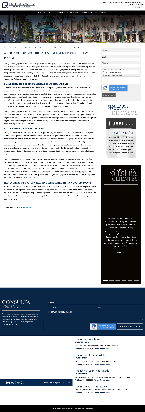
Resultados (74, 12)
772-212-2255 (88, 392)
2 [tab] (111, 280)
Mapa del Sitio (78, 402)
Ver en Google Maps (102, 348)
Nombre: (105, 51)
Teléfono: (105, 63)
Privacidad (112, 89)
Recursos (94, 12)
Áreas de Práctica (62, 12)
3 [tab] (117, 280)
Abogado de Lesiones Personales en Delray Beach (41, 47)
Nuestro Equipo (48, 12)
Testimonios (84, 12)
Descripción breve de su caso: (112, 75)
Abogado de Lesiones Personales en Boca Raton (16, 47)
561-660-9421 (136, 4)
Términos (118, 89)
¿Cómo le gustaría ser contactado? (114, 69)
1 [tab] (105, 280)
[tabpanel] (121, 224)
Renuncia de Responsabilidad (91, 402)
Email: (104, 57)
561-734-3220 (88, 380)
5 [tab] (130, 280)
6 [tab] (136, 280)
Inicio (39, 12)
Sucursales (103, 12)
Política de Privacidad (106, 402)
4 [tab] (124, 280)
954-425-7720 (88, 364)
